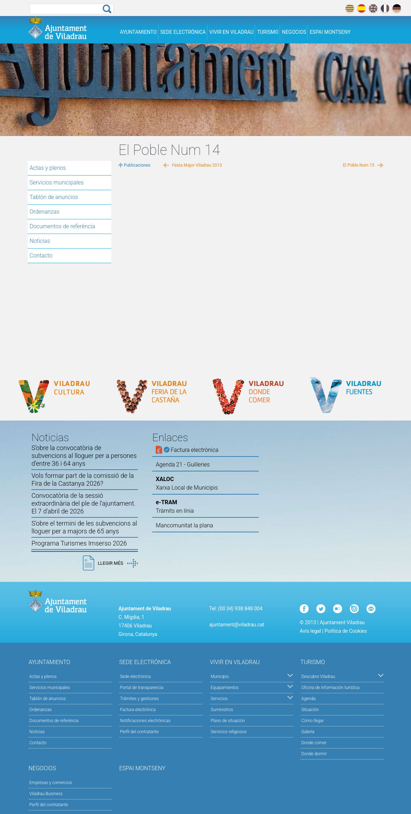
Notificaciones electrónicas (145, 720)
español (361, 8)
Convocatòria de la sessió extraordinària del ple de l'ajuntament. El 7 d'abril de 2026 (83, 503)
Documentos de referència (62, 226)
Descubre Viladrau (342, 676)
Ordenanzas (44, 211)
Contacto (41, 255)
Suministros (221, 709)
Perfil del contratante (139, 731)
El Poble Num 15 (358, 165)
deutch (397, 8)
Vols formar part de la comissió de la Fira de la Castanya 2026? (82, 479)
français (385, 8)
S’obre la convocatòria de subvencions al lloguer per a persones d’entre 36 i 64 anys (84, 455)
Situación (310, 709)
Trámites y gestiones (139, 698)
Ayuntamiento (138, 32)
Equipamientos (251, 687)
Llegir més (118, 563)
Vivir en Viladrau (231, 32)
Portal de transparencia (142, 687)
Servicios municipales (57, 182)
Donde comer (313, 742)
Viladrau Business (46, 793)
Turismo (267, 32)
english (373, 8)
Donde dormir (314, 753)
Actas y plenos (48, 168)
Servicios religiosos (228, 731)
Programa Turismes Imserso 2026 (79, 543)
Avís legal (310, 631)
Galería (307, 731)
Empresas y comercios (51, 782)
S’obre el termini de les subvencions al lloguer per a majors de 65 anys (84, 527)
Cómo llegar (312, 720)
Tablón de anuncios (54, 197)
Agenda (308, 698)
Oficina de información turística (330, 687)
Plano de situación (227, 720)
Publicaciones (137, 165)
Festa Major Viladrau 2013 (197, 165)
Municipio (251, 676)
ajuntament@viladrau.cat (236, 624)
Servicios (251, 698)
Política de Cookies (346, 631)
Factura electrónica (138, 709)
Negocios (294, 32)
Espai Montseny (330, 32)
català (350, 8)
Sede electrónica (183, 32)
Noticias (40, 241)
